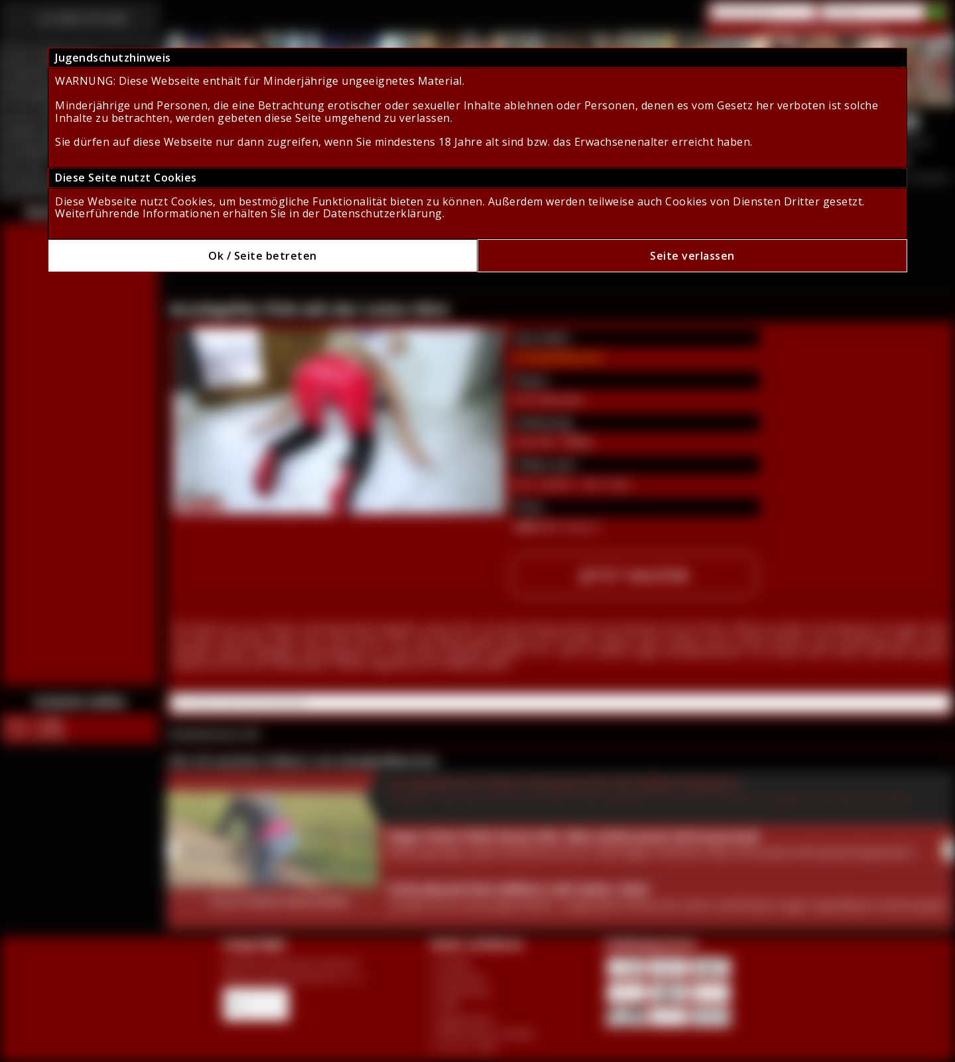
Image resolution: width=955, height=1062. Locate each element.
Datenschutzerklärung (382, 213)
